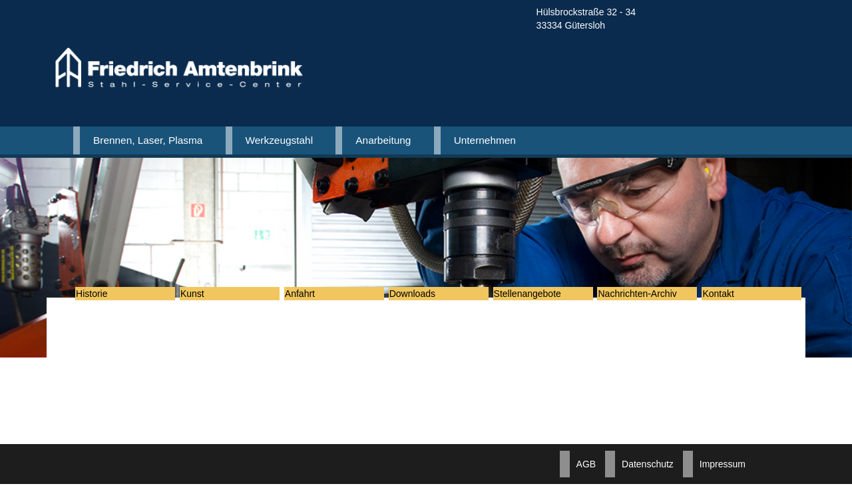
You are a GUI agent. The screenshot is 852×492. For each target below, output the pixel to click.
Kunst (202, 297)
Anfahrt (309, 297)
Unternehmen (485, 140)
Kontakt (727, 297)
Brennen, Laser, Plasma (147, 140)
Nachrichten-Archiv (646, 297)
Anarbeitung (383, 140)
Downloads (422, 297)
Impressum (723, 472)
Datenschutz (648, 472)
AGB (586, 472)
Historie (100, 297)
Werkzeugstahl (280, 140)
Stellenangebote (536, 297)
